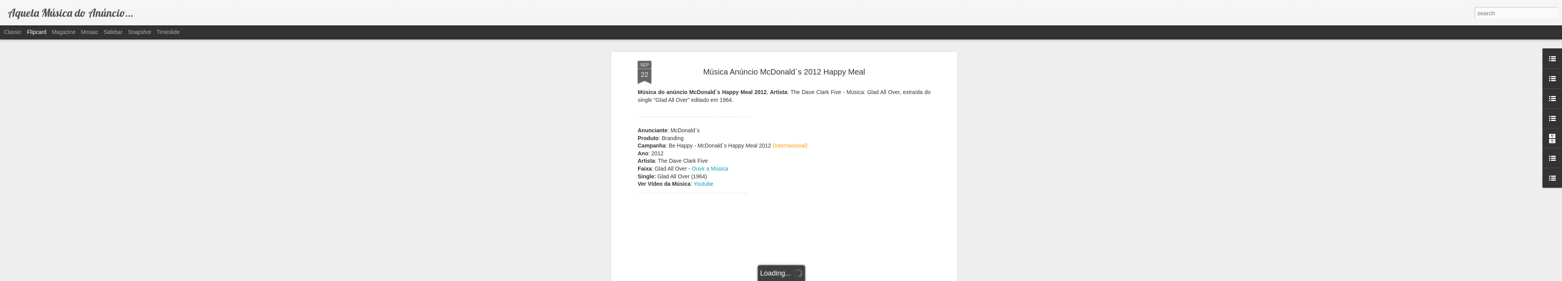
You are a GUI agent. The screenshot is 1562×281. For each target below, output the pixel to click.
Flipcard (36, 32)
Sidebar (113, 32)
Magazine (64, 32)
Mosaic (89, 32)
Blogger (805, 276)
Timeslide (168, 32)
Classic (12, 32)
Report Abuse (828, 276)
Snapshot (139, 32)
